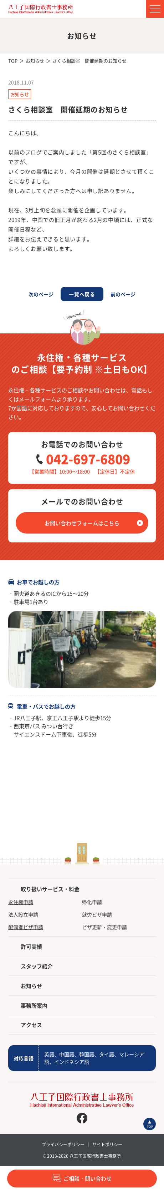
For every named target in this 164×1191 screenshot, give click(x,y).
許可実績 (31, 946)
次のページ (41, 294)
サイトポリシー (107, 1144)
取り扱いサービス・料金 (50, 889)
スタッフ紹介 (37, 966)
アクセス (31, 1024)
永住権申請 (20, 901)
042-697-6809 (88, 459)
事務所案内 (34, 1005)
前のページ (123, 294)
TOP (12, 60)
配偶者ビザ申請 (25, 927)
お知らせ (35, 60)
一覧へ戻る (82, 294)
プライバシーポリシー (63, 1144)
